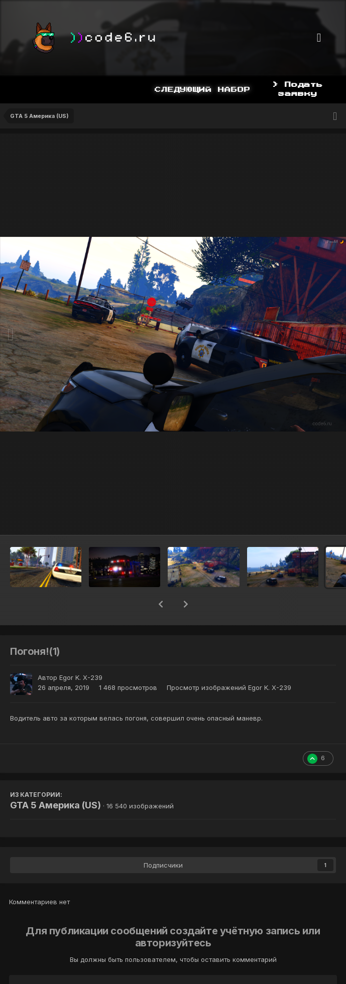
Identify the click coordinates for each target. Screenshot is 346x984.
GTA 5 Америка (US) (55, 805)
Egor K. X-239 (80, 677)
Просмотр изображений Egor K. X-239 (229, 687)
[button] (161, 604)
